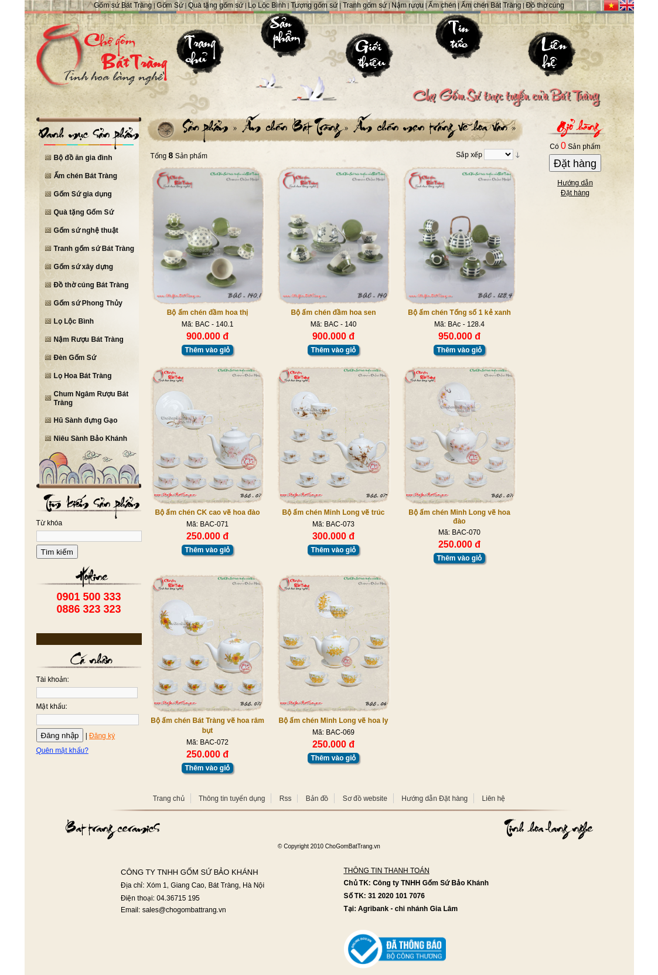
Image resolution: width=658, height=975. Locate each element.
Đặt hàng (575, 163)
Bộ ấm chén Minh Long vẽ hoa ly (333, 720)
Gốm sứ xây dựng (84, 267)
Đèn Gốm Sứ (75, 358)
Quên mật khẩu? (62, 750)
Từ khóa (49, 523)
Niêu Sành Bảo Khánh (91, 438)
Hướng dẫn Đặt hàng (434, 798)
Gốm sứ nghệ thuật (86, 230)
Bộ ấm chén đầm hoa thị (207, 312)
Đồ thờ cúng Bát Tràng (91, 285)
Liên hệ (494, 798)
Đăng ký (102, 736)
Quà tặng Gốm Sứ (84, 212)
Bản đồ (317, 798)
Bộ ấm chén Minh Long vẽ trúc (333, 512)
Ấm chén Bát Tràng (86, 176)
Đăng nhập (60, 735)
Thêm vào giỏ (207, 350)
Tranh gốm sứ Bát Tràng (94, 248)
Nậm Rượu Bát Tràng (89, 339)
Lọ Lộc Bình (74, 321)
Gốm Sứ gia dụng (83, 194)
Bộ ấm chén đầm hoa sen (333, 312)
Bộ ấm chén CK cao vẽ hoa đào (207, 512)
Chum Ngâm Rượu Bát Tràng (91, 398)
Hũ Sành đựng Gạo (86, 420)
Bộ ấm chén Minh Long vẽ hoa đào (459, 516)
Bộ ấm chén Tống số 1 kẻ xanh (459, 312)
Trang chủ (169, 798)
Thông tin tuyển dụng (232, 798)
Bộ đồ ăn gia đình (83, 158)
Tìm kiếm (57, 552)
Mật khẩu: (51, 706)
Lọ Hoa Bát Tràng (83, 376)
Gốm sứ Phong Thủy (88, 303)
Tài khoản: (52, 679)
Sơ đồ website (365, 798)
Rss (285, 798)
